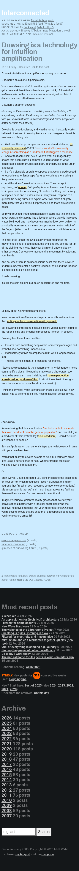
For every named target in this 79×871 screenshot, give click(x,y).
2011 (6, 795)
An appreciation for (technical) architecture (30, 619)
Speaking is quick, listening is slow (24, 633)
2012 (6, 790)
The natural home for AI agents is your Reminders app (37, 657)
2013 (6, 785)
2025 (6, 723)
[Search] (18, 832)
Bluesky (25, 30)
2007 (6, 815)
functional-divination (13, 544)
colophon (47, 854)
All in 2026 (33, 667)
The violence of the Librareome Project (27, 630)
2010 (6, 800)
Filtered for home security (18, 623)
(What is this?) (45, 27)
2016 (6, 769)
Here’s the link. (25, 579)
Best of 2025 (33, 685)
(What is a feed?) (53, 23)
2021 (4, 689)
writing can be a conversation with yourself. (32, 321)
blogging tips (17, 679)
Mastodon (55, 30)
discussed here (47, 436)
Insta (45, 30)
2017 (6, 764)
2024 (53, 685)
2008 (6, 810)
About (34, 20)
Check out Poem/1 (42, 34)
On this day (41, 693)
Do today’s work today (16, 654)
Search (44, 831)
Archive (42, 20)
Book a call (30, 27)
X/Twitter (36, 30)
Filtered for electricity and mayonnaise (27, 636)
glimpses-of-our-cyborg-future (18, 548)
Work (51, 20)
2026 (6, 718)
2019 (6, 754)
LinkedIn (66, 30)
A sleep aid (8, 616)
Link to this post (40, 67)
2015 (6, 774)
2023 (61, 685)
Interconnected (25, 13)
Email (28, 23)
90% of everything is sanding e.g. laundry (28, 647)
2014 (6, 779)
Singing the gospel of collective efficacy (28, 650)
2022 (69, 685)
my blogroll (22, 854)
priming (22, 187)
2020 (13, 689)
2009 (6, 805)
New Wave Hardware (15, 626)
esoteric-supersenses (13, 540)
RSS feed (37, 23)
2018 (6, 759)
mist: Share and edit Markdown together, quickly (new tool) (37, 641)
